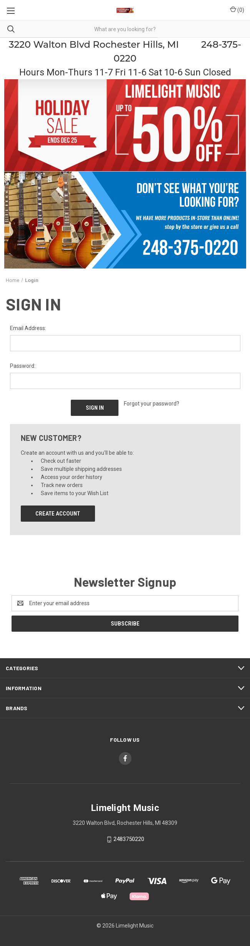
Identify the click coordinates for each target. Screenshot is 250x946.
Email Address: (28, 328)
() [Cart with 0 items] (237, 9)
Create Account (57, 513)
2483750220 (128, 839)
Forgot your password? (151, 403)
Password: (22, 366)
